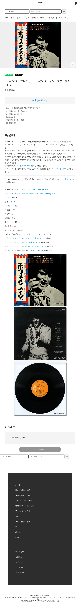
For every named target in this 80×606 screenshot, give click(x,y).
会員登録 (18, 557)
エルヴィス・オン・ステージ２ (25, 194)
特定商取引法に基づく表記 (25, 506)
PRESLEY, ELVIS (42, 189)
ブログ (17, 516)
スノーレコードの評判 (58, 169)
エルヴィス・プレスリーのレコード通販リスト (25, 238)
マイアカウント (21, 552)
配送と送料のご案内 (22, 490)
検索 (64, 11)
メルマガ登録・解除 (22, 522)
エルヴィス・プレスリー (26, 189)
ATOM (17, 532)
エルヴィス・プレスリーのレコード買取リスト (25, 246)
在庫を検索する (40, 100)
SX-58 (12, 202)
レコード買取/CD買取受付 (24, 166)
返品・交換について (22, 495)
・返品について (10, 117)
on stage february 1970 (46, 194)
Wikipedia (30, 250)
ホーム (17, 485)
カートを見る (20, 567)
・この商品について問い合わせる (16, 111)
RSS (17, 527)
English (18, 537)
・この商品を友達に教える (13, 114)
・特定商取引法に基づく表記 (14, 120)
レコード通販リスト (65, 179)
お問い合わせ (20, 572)
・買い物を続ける (10, 123)
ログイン (18, 562)
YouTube (40, 250)
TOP (6, 18)
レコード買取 (15, 18)
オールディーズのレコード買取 (33, 18)
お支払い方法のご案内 (23, 500)
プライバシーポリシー (23, 511)
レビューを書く (40, 449)
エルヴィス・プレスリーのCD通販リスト (23, 242)
